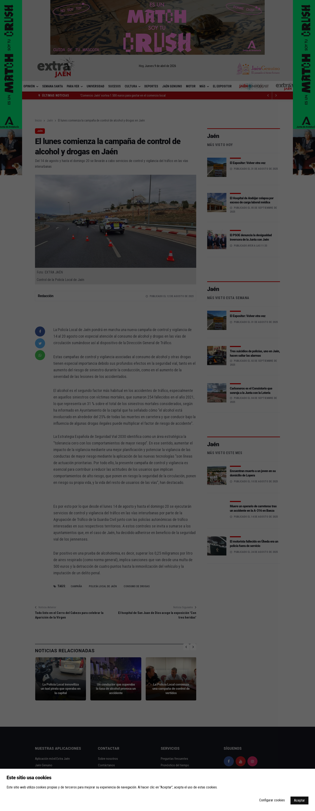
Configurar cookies (272, 800)
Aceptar (299, 800)
